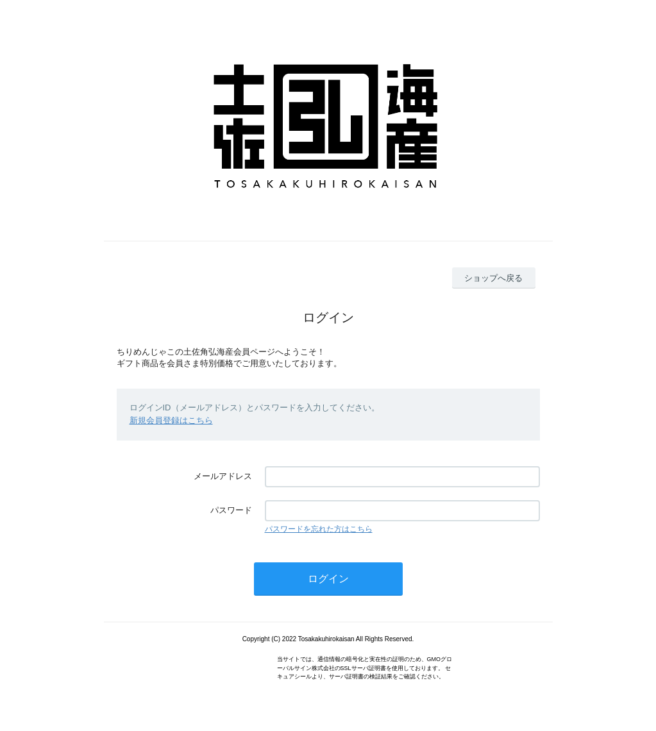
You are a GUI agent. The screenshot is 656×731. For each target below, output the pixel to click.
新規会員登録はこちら (171, 420)
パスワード (231, 510)
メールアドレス (223, 476)
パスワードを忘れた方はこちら (319, 529)
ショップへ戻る (493, 278)
